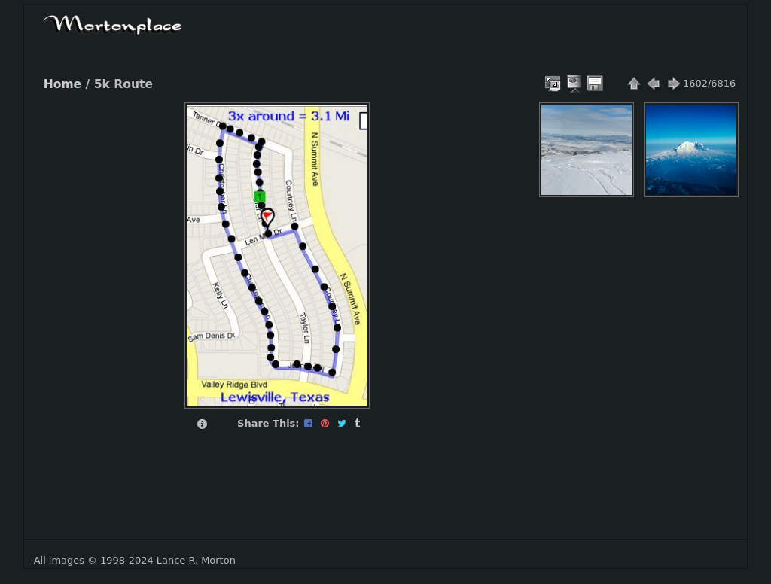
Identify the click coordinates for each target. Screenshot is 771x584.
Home (62, 84)
